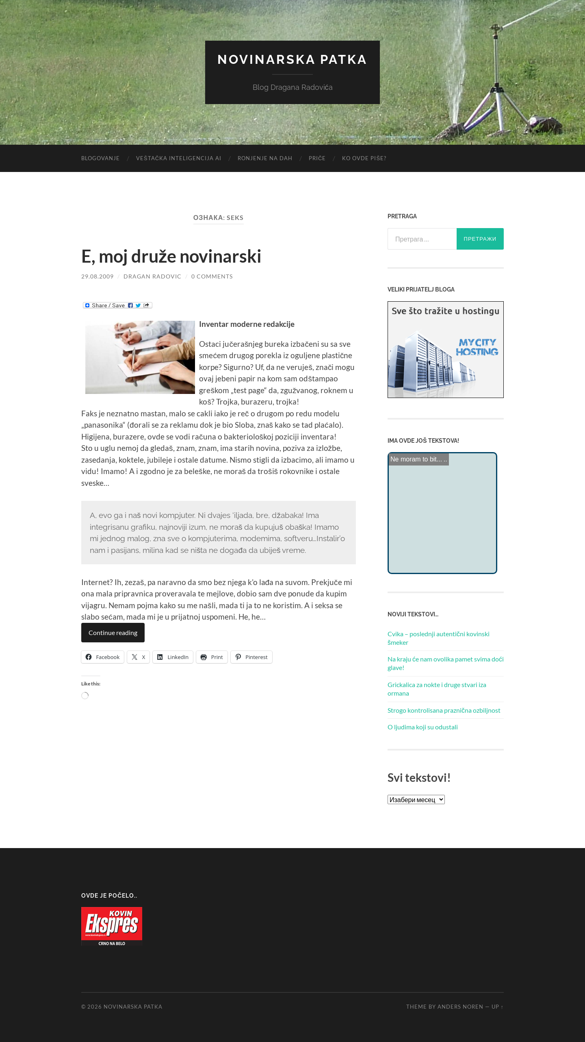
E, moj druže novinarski (176, 256)
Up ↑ (498, 1006)
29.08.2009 (97, 276)
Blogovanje (100, 158)
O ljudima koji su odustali (423, 727)
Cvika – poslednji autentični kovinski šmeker (439, 638)
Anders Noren (460, 1006)
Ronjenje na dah (265, 158)
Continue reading (113, 632)
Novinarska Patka (292, 59)
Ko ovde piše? (364, 158)
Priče (317, 158)
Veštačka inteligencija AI (178, 158)
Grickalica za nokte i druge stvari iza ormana (437, 689)
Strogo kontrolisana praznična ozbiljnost (444, 710)
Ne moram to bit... (416, 458)
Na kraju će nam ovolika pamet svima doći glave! (446, 663)
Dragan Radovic (153, 276)
